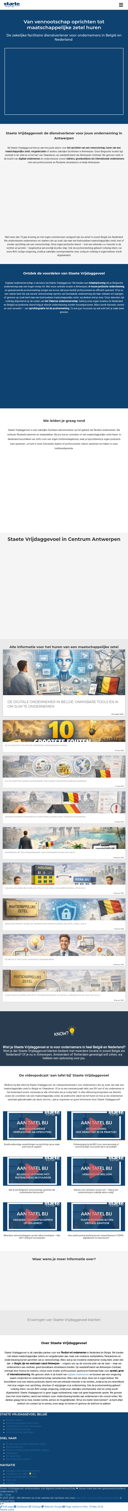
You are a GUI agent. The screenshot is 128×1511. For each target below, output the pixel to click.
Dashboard (21, 1506)
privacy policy (111, 1497)
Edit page (7, 1506)
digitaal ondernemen (78, 1374)
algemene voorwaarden (89, 1497)
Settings (35, 1506)
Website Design (51, 1506)
